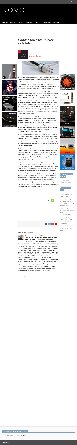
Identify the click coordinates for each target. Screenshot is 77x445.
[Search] (61, 22)
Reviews (31, 47)
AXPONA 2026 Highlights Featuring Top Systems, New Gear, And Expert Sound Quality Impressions (67, 227)
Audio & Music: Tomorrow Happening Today (67, 204)
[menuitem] (4, 2)
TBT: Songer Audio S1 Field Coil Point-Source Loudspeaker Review (67, 216)
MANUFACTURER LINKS (53, 442)
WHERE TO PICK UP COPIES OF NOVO (39, 442)
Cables (28, 47)
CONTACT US (61, 442)
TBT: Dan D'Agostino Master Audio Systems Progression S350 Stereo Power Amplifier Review (67, 209)
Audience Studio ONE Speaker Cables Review (66, 181)
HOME (29, 442)
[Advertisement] (29, 17)
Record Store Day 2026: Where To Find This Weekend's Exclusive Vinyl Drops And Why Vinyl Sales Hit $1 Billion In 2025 (66, 198)
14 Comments (36, 47)
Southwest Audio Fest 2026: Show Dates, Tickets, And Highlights (66, 221)
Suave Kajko (31, 232)
